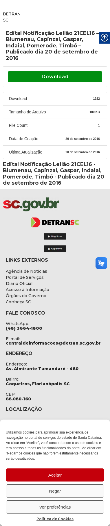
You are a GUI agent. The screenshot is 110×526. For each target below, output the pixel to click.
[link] (46, 204)
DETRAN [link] (12, 14)
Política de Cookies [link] (55, 519)
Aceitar (55, 474)
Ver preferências (55, 506)
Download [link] (55, 76)
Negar (55, 490)
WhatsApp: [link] (17, 323)
